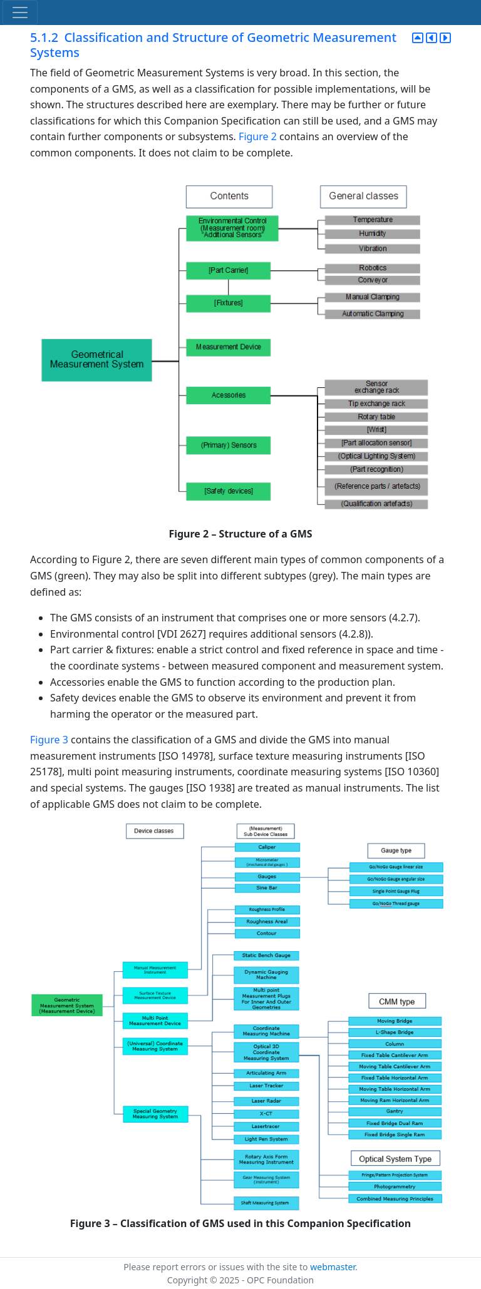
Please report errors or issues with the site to (216, 1267)
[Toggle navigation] (20, 12)
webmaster (332, 1267)
